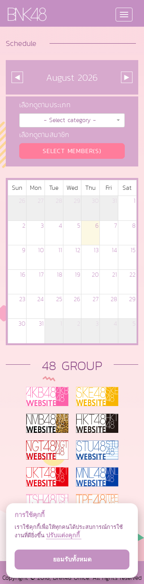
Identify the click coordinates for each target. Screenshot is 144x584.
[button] (72, 120)
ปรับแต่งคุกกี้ (63, 535)
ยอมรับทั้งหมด (72, 559)
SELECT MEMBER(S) (72, 151)
